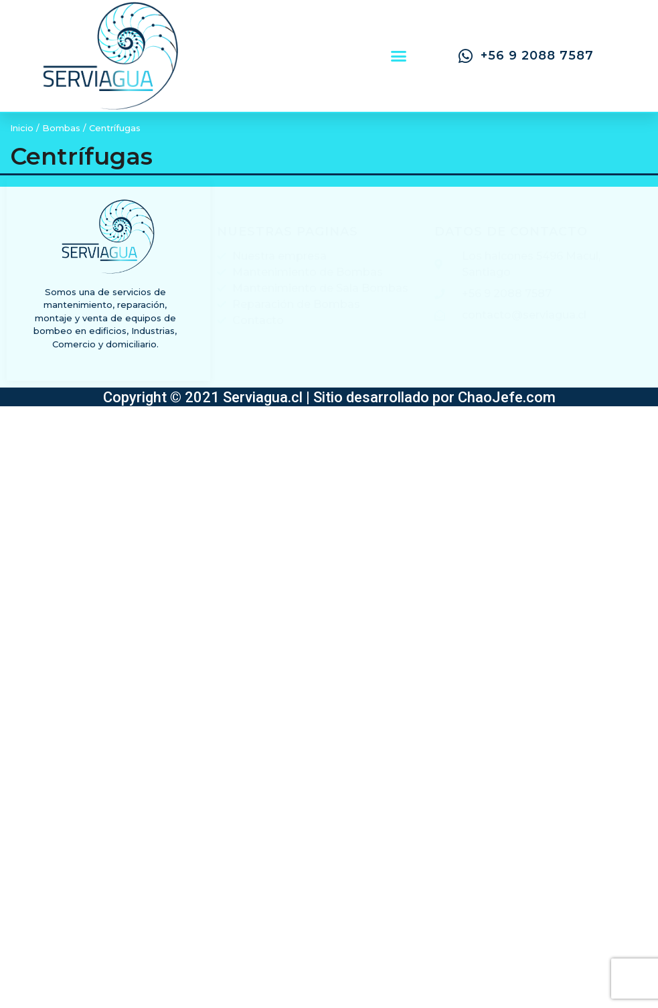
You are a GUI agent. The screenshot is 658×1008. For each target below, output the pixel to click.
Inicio (21, 127)
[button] (398, 56)
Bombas (61, 127)
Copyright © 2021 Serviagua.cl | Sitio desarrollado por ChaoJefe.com (329, 397)
